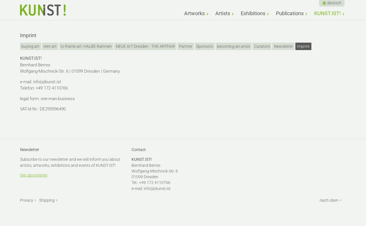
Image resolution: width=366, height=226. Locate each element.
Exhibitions (253, 13)
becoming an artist (233, 46)
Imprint (303, 46)
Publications (290, 13)
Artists (222, 13)
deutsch (334, 3)
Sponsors (204, 46)
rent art (50, 46)
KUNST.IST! (327, 13)
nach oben (329, 200)
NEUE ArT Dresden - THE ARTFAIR (145, 46)
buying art (30, 46)
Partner (185, 46)
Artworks (194, 13)
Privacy (26, 200)
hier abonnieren (33, 175)
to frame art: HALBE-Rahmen (86, 46)
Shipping (47, 200)
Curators (262, 46)
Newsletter (283, 46)
